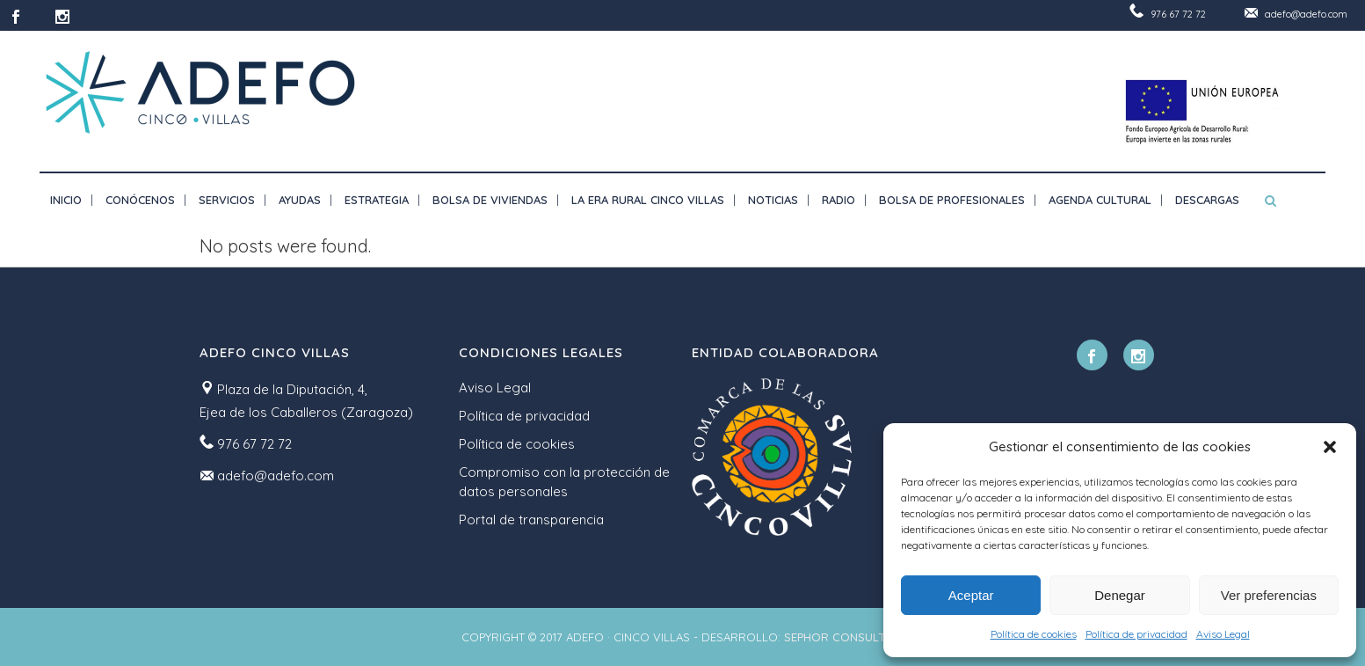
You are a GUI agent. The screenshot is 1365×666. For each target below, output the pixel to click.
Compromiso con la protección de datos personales (564, 482)
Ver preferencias (1269, 595)
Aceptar (971, 595)
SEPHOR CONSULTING (844, 637)
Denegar (1119, 595)
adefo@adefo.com (1306, 14)
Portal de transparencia (531, 519)
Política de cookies (1034, 633)
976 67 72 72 (1178, 14)
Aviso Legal (1223, 633)
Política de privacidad (1136, 633)
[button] (1330, 447)
